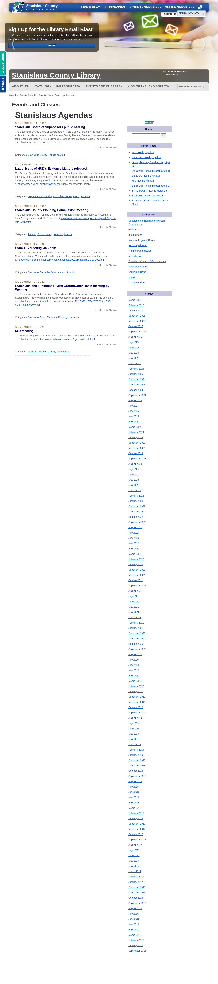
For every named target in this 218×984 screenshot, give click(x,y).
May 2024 (133, 416)
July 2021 (133, 596)
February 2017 (136, 876)
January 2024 (135, 437)
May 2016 (133, 924)
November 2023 (136, 448)
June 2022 (133, 538)
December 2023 (136, 442)
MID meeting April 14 (143, 180)
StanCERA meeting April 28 (146, 157)
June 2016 (133, 919)
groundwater (72, 317)
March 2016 (134, 934)
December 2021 (136, 569)
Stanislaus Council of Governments (46, 272)
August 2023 (135, 464)
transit (70, 272)
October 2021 (135, 580)
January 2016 (135, 945)
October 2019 (135, 707)
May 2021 (133, 606)
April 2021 (133, 612)
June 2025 (133, 347)
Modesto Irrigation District (41, 351)
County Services (145, 7)
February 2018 (136, 813)
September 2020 (137, 649)
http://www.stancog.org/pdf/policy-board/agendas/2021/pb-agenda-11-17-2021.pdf (61, 259)
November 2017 (136, 829)
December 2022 (136, 506)
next (204, 45)
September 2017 (137, 839)
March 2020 (134, 680)
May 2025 (133, 352)
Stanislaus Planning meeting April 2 (150, 185)
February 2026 (136, 305)
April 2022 (133, 548)
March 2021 (134, 617)
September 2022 (137, 522)
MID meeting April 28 (143, 152)
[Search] (203, 12)
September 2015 (137, 950)
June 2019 (133, 728)
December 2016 (136, 887)
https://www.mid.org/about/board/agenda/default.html (67, 339)
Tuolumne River (55, 317)
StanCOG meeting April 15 (146, 175)
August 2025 (135, 337)
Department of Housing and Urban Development (53, 196)
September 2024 (137, 395)
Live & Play (90, 7)
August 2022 (135, 527)
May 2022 (133, 543)
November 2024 (136, 384)
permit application (62, 234)
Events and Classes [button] (103, 86)
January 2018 (135, 818)
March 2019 (134, 744)
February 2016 (136, 940)
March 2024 (134, 427)
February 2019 (136, 749)
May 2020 (133, 670)
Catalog (43, 86)
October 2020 (135, 643)
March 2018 (134, 807)
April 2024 (133, 421)
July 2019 (133, 723)
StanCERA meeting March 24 (147, 195)
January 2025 (135, 374)
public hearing (57, 155)
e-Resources (68, 86)
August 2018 (135, 781)
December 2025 (136, 315)
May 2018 (133, 797)
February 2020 (136, 686)
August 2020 (135, 654)
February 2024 (136, 432)
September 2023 (137, 458)
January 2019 (135, 755)
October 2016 (135, 897)
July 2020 (133, 659)
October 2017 (135, 834)
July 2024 (133, 405)
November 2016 (136, 892)
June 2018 (133, 792)
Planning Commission (39, 234)
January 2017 (135, 882)
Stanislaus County (18, 95)
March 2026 (134, 300)
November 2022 (136, 511)
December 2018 (136, 760)
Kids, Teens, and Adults (148, 86)
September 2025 (137, 331)
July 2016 (133, 913)
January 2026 (135, 310)
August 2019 (135, 718)
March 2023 (134, 490)
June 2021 (133, 601)
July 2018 (133, 786)
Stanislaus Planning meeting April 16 (151, 170)
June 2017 (133, 855)
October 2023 (135, 453)
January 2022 (135, 564)
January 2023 (135, 501)
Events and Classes (64, 95)
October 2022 (135, 516)
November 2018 (136, 765)
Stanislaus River (36, 317)
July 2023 (133, 469)
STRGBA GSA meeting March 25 (149, 190)
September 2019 (137, 712)
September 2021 (137, 585)
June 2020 (133, 665)
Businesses (115, 7)
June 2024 (133, 411)
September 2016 (137, 903)
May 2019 (133, 733)
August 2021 (135, 591)
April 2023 (133, 485)
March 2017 (134, 871)
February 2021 (136, 622)
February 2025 (136, 368)
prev (14, 45)
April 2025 (133, 358)
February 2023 (136, 495)
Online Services (179, 7)
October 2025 (135, 326)
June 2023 (133, 474)
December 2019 (136, 696)
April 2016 (133, 929)
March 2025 (134, 363)
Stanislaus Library (56, 75)
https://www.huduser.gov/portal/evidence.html (42, 184)
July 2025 (133, 342)
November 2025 (136, 321)
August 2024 (135, 400)
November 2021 (136, 575)
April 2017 (133, 866)
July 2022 (133, 532)
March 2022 (134, 554)
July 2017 (133, 850)
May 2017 (133, 860)
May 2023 (133, 479)
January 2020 (135, 691)
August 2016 (135, 908)
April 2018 (133, 802)
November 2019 (136, 702)
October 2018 (135, 770)
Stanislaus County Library (40, 95)
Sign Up (51, 45)
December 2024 (136, 379)
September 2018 (137, 776)
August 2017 (135, 845)
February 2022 (136, 559)
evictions (85, 196)
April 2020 (133, 675)
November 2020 (136, 638)
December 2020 (136, 633)
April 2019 (133, 739)
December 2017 (136, 823)
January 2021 (135, 628)
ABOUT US (21, 86)
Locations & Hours (170, 74)
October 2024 (135, 389)
